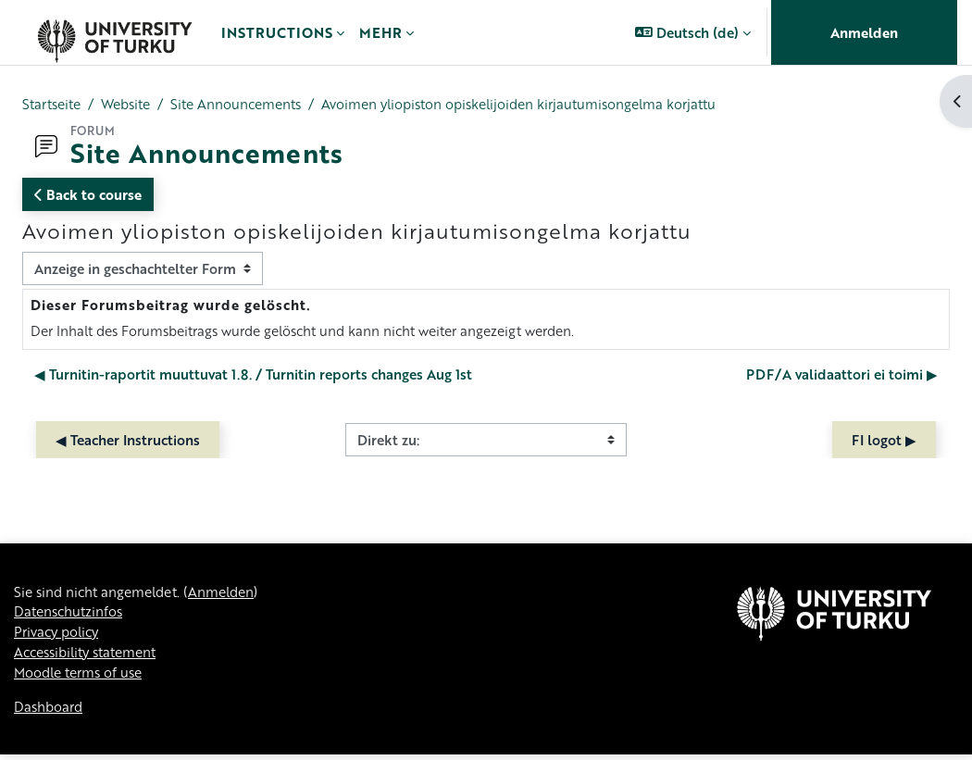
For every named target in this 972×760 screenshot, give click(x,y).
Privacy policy (59, 635)
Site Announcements (247, 104)
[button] (693, 32)
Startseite (53, 104)
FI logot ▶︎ (884, 440)
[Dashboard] (114, 32)
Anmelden (864, 32)
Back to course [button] (88, 194)
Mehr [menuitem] (380, 32)
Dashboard (49, 713)
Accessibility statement (89, 656)
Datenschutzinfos (70, 614)
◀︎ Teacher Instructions (128, 440)
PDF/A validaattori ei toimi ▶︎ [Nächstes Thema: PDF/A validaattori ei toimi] (842, 375)
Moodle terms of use (81, 677)
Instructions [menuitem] (276, 32)
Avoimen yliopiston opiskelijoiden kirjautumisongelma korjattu (539, 104)
